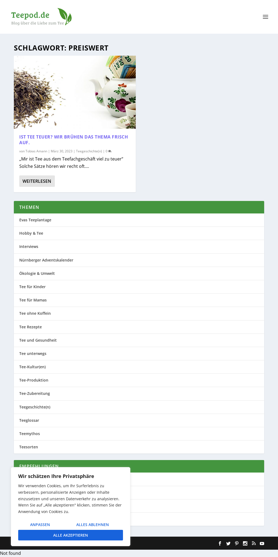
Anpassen (40, 524)
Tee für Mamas (33, 300)
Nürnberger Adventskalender (46, 260)
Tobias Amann (36, 151)
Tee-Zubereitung (34, 393)
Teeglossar (29, 420)
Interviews (28, 246)
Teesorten (28, 446)
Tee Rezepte (30, 326)
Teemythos (29, 433)
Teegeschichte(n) (89, 151)
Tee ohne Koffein (35, 313)
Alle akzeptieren (70, 535)
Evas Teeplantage (35, 219)
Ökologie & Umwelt (37, 273)
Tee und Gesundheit (38, 340)
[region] (70, 506)
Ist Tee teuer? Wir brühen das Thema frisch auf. (73, 140)
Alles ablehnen (92, 524)
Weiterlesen (37, 181)
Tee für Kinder (32, 286)
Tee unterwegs (32, 353)
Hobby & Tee (31, 233)
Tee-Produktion (33, 380)
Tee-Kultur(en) (32, 366)
